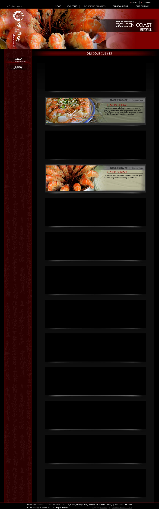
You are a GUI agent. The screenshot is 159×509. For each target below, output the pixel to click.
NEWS (58, 6)
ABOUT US (72, 6)
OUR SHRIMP (142, 6)
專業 (120, 507)
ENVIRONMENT (120, 6)
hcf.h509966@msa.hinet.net (38, 507)
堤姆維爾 (99, 507)
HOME (135, 2)
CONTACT (147, 2)
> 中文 (18, 6)
